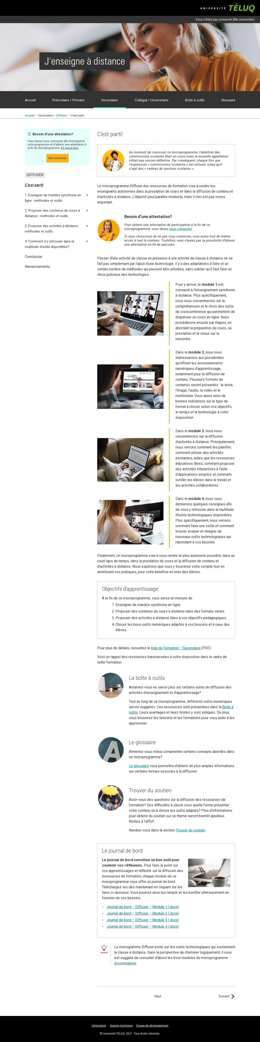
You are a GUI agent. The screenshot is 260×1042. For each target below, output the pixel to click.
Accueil (30, 115)
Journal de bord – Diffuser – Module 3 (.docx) (142, 920)
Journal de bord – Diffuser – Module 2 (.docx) (142, 913)
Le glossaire (139, 766)
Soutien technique (121, 1025)
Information (99, 1025)
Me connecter (243, 19)
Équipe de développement (152, 1025)
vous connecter (180, 229)
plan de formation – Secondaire (176, 648)
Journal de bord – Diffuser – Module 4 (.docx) (142, 926)
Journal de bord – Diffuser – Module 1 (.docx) (142, 907)
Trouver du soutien (190, 830)
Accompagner (125, 963)
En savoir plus (69, 148)
